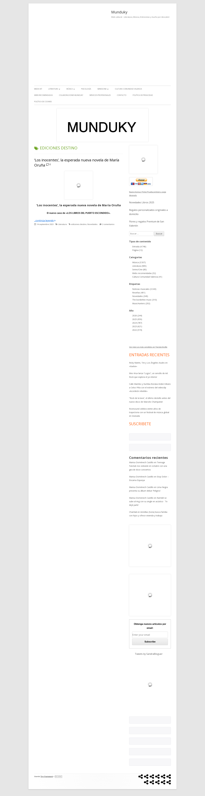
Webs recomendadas (43, 95)
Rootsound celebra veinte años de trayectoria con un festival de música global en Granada (149, 412)
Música (69, 89)
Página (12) (137, 250)
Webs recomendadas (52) (144, 273)
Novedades (92, 224)
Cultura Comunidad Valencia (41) (147, 276)
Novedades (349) (140, 296)
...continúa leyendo (45, 220)
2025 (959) (137, 319)
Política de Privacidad (143, 95)
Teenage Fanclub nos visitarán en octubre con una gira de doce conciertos (148, 466)
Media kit (38, 89)
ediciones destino (79, 224)
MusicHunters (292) (141, 303)
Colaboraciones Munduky (71, 95)
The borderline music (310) (144, 299)
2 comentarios (108, 224)
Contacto (121, 95)
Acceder (58, 776)
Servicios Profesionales (100, 95)
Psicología (86, 89)
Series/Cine (101, 89)
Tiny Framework (47, 776)
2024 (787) (137, 322)
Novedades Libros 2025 (141, 202)
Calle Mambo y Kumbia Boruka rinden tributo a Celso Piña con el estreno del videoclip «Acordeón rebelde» (150, 387)
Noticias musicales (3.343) (144, 289)
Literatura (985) (139, 266)
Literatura (53, 89)
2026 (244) (137, 315)
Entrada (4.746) (139, 246)
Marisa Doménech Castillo (141, 462)
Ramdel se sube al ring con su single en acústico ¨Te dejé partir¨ (148, 501)
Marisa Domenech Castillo (141, 498)
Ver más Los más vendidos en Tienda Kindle (148, 347)
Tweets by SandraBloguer (149, 653)
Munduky (119, 12)
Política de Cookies (43, 101)
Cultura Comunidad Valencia (128, 89)
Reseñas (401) (138, 292)
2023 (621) (137, 326)
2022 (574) (137, 330)
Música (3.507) (139, 262)
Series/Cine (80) (139, 269)
